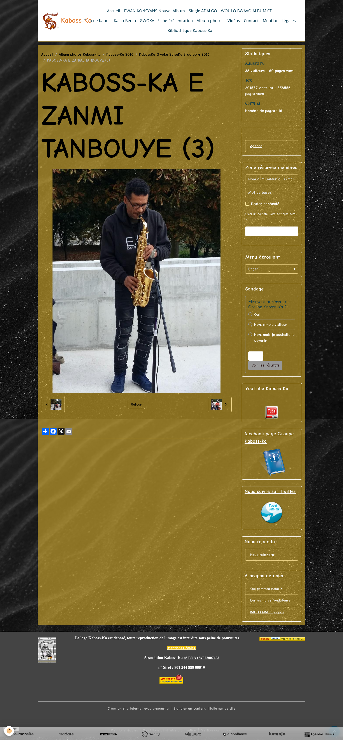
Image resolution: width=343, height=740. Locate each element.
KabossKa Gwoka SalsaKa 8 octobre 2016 (174, 54)
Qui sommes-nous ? (267, 591)
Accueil (113, 10)
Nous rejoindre (262, 556)
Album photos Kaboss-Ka (80, 54)
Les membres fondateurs (271, 603)
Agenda (256, 146)
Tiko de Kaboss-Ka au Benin (110, 20)
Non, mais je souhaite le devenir (274, 338)
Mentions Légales (279, 20)
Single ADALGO (203, 10)
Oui (257, 315)
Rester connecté (265, 204)
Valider (271, 231)
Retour (136, 404)
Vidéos (234, 20)
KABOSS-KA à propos (268, 615)
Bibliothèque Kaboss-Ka (189, 30)
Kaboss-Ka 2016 (119, 54)
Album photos (210, 20)
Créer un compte (257, 214)
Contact (251, 20)
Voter (256, 356)
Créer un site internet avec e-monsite (136, 711)
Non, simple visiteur (270, 325)
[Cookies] (9, 731)
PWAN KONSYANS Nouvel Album (154, 10)
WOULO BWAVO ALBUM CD (247, 10)
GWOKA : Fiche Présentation (166, 20)
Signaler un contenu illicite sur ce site (206, 711)
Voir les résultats (265, 365)
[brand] (58, 21)
